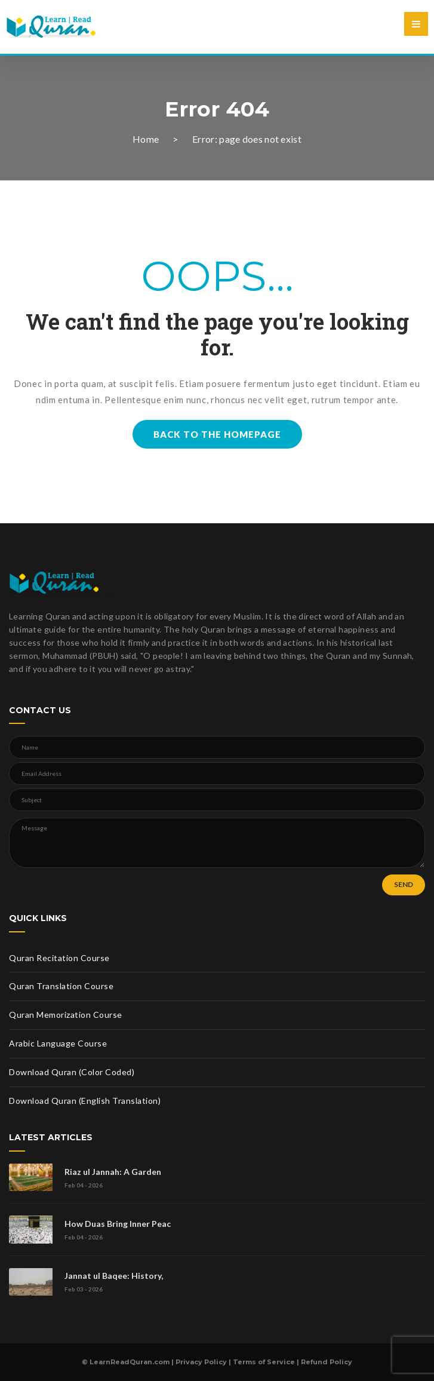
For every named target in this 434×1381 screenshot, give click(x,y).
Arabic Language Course (58, 1043)
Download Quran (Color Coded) (71, 1072)
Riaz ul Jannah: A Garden (112, 1172)
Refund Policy (326, 1362)
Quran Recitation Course (59, 958)
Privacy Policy (201, 1362)
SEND (403, 884)
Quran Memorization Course (65, 1014)
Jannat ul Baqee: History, (113, 1275)
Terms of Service (264, 1362)
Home (146, 139)
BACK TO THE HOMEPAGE (217, 434)
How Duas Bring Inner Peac (117, 1224)
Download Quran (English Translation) (85, 1100)
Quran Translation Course (61, 986)
